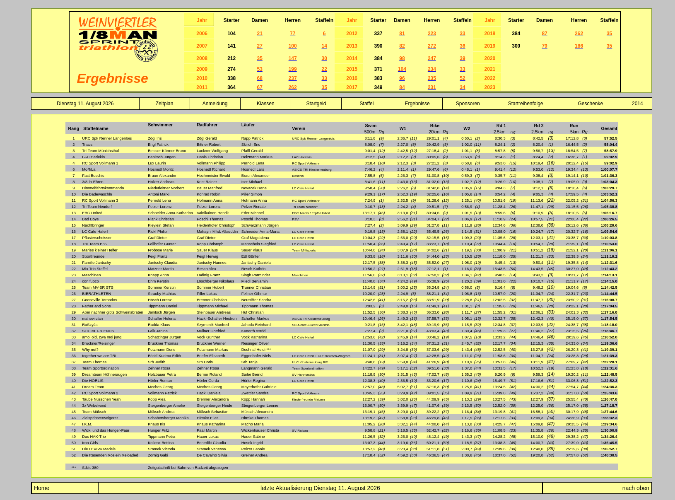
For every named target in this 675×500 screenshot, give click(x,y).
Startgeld (316, 103)
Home (40, 488)
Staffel (367, 103)
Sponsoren (468, 103)
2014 (637, 103)
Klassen (266, 103)
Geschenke (590, 103)
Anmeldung (215, 103)
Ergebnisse (417, 103)
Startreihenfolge (525, 103)
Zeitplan (165, 103)
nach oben (635, 488)
